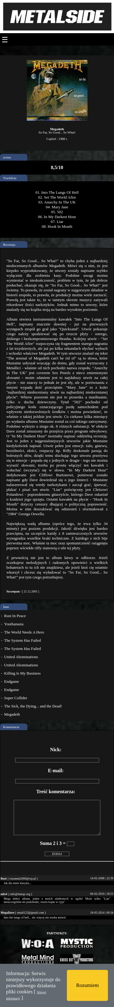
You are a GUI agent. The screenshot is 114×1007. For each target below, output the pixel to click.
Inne (6, 607)
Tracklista (9, 178)
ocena (7, 157)
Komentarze (11, 727)
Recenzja (9, 244)
